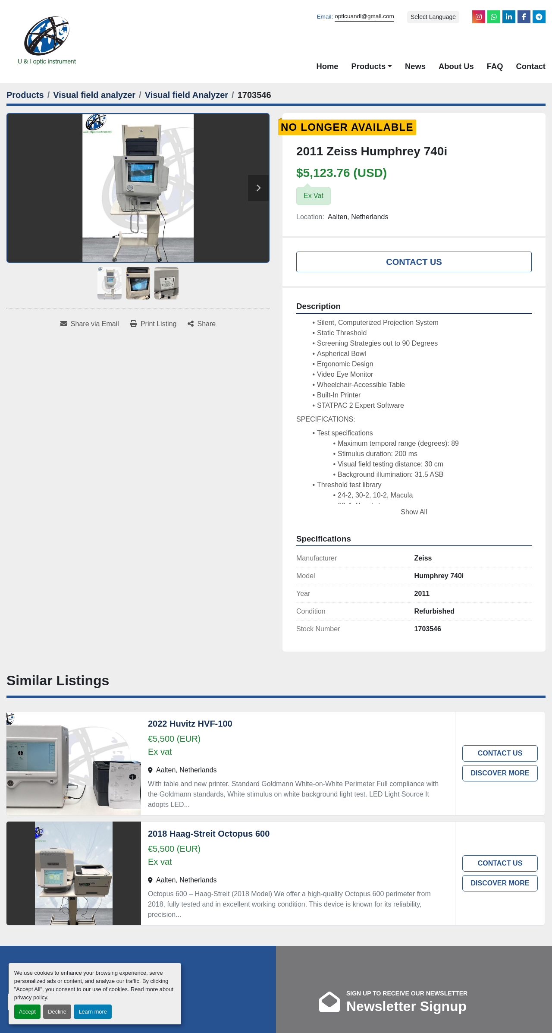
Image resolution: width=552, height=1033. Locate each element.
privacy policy (30, 997)
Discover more (499, 773)
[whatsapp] (493, 16)
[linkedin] (508, 16)
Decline (57, 1011)
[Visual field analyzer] (94, 95)
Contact (531, 66)
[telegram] (539, 16)
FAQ (495, 66)
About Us (456, 66)
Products (368, 66)
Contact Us (414, 262)
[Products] (25, 95)
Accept (27, 1011)
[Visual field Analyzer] (186, 95)
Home (327, 66)
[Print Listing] (153, 324)
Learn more (92, 1011)
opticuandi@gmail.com (364, 16)
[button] (371, 66)
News (415, 66)
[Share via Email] (90, 324)
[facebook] (524, 16)
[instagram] (478, 16)
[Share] (201, 324)
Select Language (433, 16)
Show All (414, 512)
